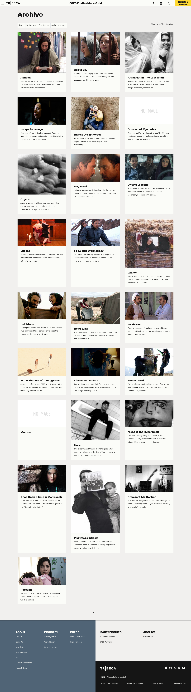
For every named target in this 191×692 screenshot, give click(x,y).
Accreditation (49, 642)
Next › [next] (171, 613)
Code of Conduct (179, 683)
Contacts (19, 642)
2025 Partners (106, 642)
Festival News (21, 652)
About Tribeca (21, 668)
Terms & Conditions (135, 683)
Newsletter (20, 647)
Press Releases (76, 642)
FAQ (17, 657)
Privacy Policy (158, 683)
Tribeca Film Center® (109, 683)
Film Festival (148, 637)
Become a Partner (107, 637)
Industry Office (50, 637)
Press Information (77, 637)
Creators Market (50, 647)
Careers (19, 637)
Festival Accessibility (24, 663)
